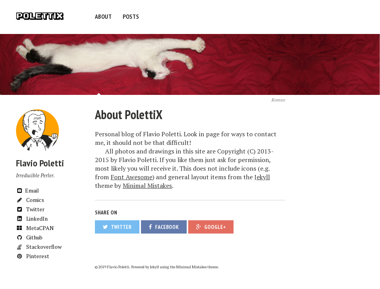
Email (27, 190)
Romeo (278, 100)
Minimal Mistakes (147, 185)
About (103, 16)
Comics (30, 199)
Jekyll (262, 177)
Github (29, 237)
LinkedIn (32, 218)
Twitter (30, 209)
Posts (131, 16)
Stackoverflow (39, 246)
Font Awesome (131, 177)
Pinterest (32, 256)
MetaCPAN (35, 228)
